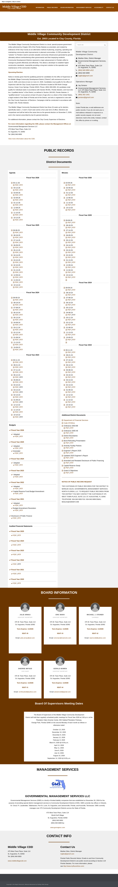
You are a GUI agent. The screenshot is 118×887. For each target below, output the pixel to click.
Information (40, 7)
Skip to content (16, 1)
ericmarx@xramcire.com (62, 638)
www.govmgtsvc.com (57, 827)
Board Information (67, 7)
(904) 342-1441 (84, 94)
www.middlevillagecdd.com (17, 861)
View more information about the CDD (21, 139)
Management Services (83, 7)
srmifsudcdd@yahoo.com (27, 692)
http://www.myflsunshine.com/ (73, 866)
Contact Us (110, 7)
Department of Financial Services (76, 420)
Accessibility (98, 7)
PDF (16, 185)
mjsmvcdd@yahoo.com (97, 638)
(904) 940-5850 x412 (86, 70)
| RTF (71, 458)
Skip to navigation (6, 1)
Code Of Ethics (69, 423)
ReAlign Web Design (42, 884)
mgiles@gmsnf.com (85, 76)
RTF (21, 185)
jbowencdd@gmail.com (62, 692)
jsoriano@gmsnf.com (86, 97)
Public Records (52, 7)
